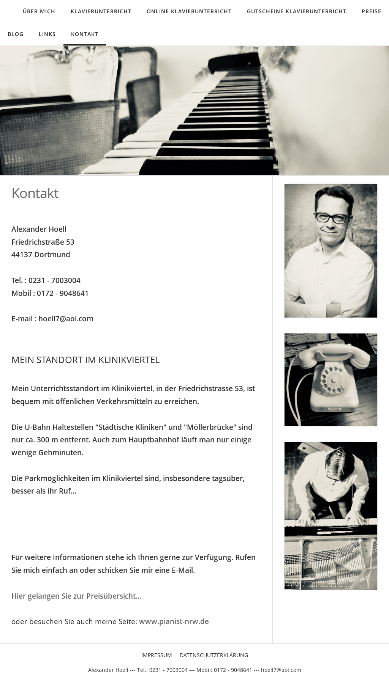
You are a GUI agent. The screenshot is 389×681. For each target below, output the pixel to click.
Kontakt (84, 34)
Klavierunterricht (101, 11)
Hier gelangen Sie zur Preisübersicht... (76, 596)
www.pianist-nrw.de (174, 621)
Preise (371, 11)
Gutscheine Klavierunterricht (296, 11)
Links (47, 34)
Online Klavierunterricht (189, 11)
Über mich (39, 11)
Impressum (156, 655)
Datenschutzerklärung (214, 655)
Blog (16, 34)
